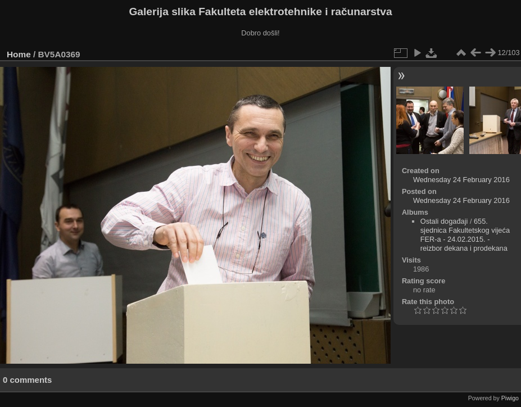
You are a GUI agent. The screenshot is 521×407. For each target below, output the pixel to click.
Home (19, 54)
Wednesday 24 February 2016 (461, 179)
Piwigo (510, 398)
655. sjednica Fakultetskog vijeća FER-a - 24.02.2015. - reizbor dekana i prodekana (465, 234)
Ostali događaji (444, 221)
